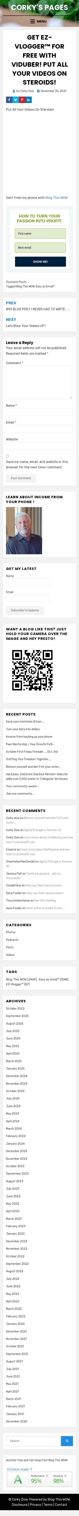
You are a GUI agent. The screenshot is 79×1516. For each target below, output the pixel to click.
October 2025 (15, 1008)
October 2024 (15, 1091)
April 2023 (12, 1211)
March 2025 (14, 1061)
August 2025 (14, 1023)
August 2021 (14, 1361)
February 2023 (15, 1226)
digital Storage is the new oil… (43, 830)
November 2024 (16, 1083)
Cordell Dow (13, 885)
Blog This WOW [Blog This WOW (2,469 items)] (21, 979)
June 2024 (13, 1106)
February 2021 (15, 1406)
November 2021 (16, 1339)
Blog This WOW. (59, 1499)
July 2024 (12, 1098)
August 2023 (14, 1181)
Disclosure (19, 1505)
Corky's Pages (39, 7)
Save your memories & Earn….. (25, 721)
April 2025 (12, 1053)
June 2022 (13, 1286)
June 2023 (13, 1196)
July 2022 (12, 1279)
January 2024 (15, 1143)
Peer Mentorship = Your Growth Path (29, 744)
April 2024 (12, 1121)
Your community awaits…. (23, 786)
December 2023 (16, 1151)
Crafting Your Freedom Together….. (28, 759)
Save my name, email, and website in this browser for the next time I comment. (37, 464)
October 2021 (15, 1346)
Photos (10, 932)
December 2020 (16, 1421)
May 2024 (12, 1113)
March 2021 (13, 1399)
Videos (10, 955)
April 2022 (12, 1301)
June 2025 (13, 1038)
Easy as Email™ (45, 286)
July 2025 (12, 1031)
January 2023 (15, 1233)
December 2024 (16, 1076)
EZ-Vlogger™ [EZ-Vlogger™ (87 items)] (18, 984)
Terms (48, 1505)
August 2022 (14, 1271)
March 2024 (14, 1128)
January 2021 (15, 1414)
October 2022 (15, 1256)
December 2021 (16, 1331)
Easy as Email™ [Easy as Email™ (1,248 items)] (53, 979)
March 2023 (14, 1219)
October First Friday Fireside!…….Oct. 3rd (32, 751)
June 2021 (13, 1376)
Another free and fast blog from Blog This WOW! (37, 1460)
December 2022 (16, 1241)
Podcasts (12, 940)
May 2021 (12, 1384)
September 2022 (17, 1264)
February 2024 (15, 1136)
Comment (14, 363)
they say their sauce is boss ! (44, 885)
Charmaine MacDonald (20, 861)
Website (12, 439)
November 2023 (16, 1159)
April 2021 (12, 1391)
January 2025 (15, 1068)
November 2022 (16, 1249)
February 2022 (15, 1316)
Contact (61, 1505)
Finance (11, 849)
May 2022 (12, 1294)
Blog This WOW (57, 198)
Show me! (40, 261)
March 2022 (14, 1309)
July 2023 (12, 1188)
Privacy (35, 1505)
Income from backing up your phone (29, 736)
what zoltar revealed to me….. (45, 908)
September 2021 (17, 1354)
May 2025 (12, 1046)
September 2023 (17, 1173)
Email (11, 422)
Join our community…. (20, 793)
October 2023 (15, 1166)
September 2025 (17, 1016)
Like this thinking (45, 900)
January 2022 (15, 1324)
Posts (22, 282)
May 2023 (12, 1204)
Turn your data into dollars (23, 729)
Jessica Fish (14, 873)
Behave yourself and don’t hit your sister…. (33, 767)
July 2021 (12, 1369)
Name (11, 405)
